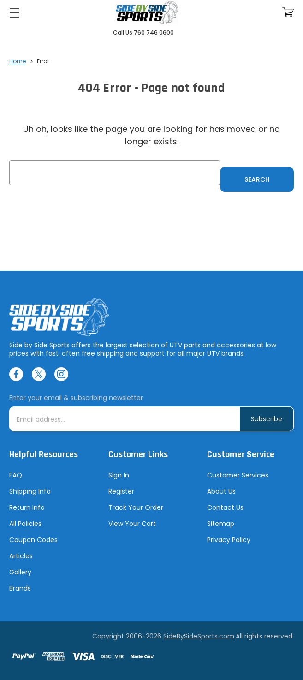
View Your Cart (132, 523)
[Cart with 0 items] (288, 12)
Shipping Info (30, 491)
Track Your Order (135, 507)
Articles (21, 556)
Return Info (27, 507)
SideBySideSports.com (198, 636)
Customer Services (237, 475)
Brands (20, 588)
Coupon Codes (33, 539)
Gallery (20, 572)
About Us (221, 491)
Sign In (118, 475)
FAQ (15, 475)
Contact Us (225, 507)
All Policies (25, 523)
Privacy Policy (228, 539)
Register (121, 491)
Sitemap (220, 523)
